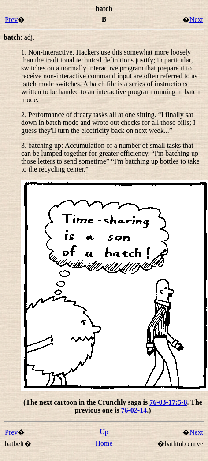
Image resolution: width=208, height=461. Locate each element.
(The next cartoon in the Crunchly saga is (86, 402)
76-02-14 (134, 410)
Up (104, 431)
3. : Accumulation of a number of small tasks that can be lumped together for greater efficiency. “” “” (110, 157)
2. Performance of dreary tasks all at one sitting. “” (108, 122)
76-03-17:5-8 (168, 402)
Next (196, 19)
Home (103, 443)
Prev (11, 19)
